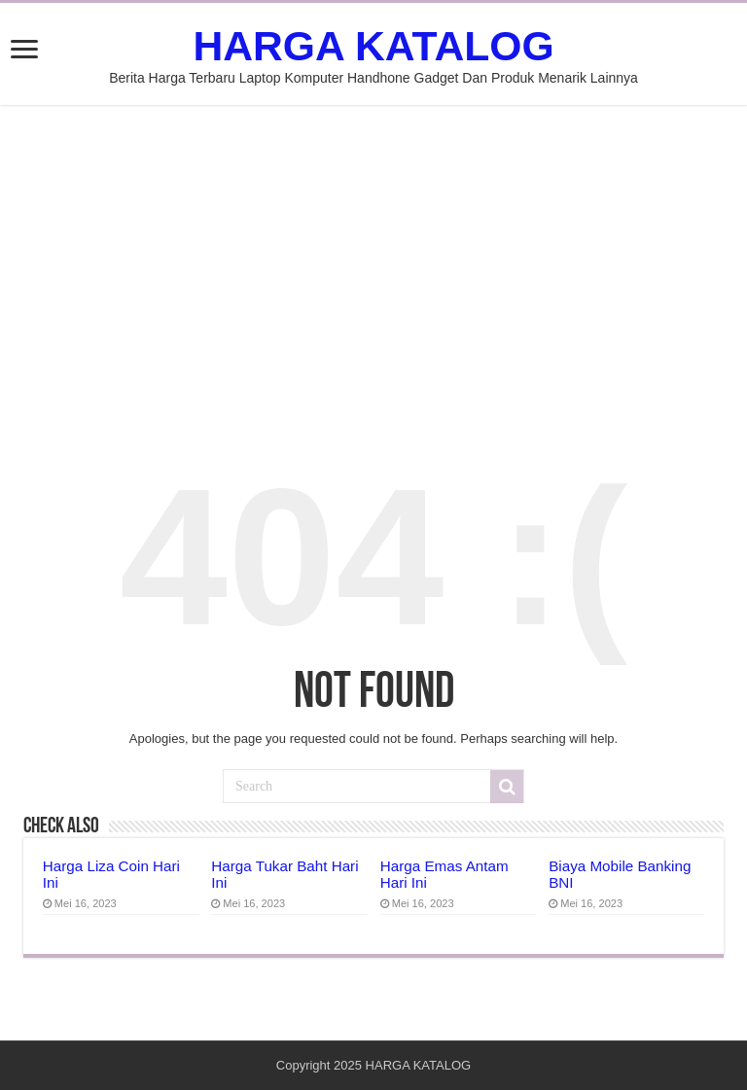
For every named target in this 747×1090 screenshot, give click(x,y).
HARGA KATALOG (373, 45)
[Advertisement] (373, 265)
